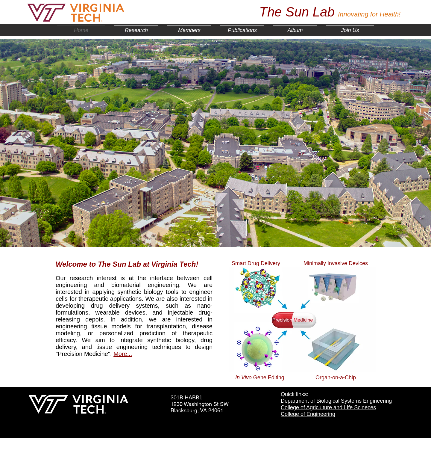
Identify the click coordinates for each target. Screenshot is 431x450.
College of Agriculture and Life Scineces (328, 407)
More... (122, 354)
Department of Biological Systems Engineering (336, 401)
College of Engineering (308, 414)
